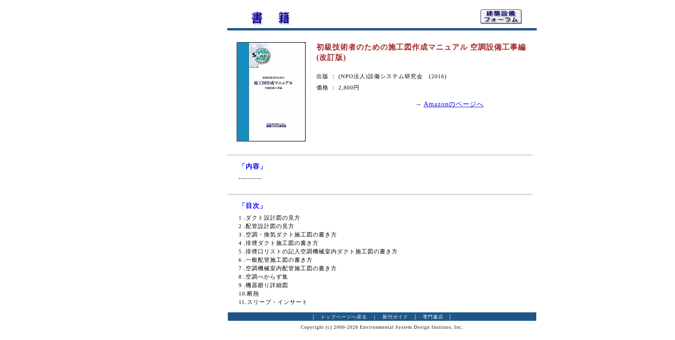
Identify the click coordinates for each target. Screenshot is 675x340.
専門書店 (433, 316)
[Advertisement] (175, 147)
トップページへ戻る (344, 316)
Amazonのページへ (454, 104)
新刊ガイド (395, 316)
